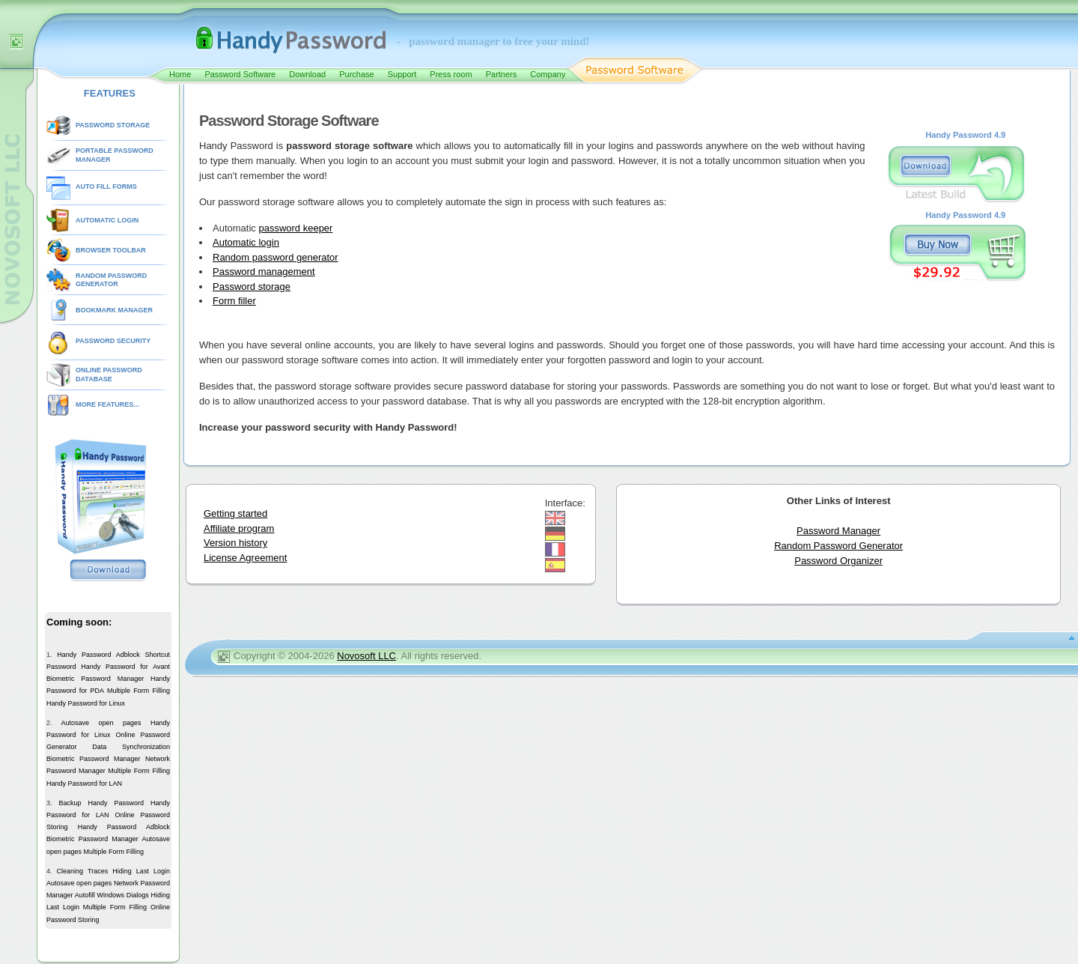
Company (547, 74)
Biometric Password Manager (95, 678)
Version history (235, 542)
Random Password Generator (838, 545)
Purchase (356, 74)
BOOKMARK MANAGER (114, 310)
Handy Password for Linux (85, 703)
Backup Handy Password (101, 803)
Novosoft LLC (366, 655)
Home (180, 74)
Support (402, 74)
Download (307, 74)
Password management (264, 271)
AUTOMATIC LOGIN (107, 220)
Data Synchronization (131, 747)
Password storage (251, 286)
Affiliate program (239, 528)
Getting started (235, 513)
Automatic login (246, 242)
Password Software (239, 74)
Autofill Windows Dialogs (112, 895)
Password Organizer (838, 560)
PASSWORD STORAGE (113, 125)
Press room (451, 74)
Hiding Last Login (141, 871)
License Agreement (245, 557)
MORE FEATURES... (107, 404)
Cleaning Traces (83, 871)
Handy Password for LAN (84, 783)
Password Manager (838, 530)
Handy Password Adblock (98, 654)
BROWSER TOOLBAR (111, 250)
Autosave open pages (101, 723)
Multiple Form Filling (138, 690)
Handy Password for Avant (125, 666)
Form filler (234, 300)
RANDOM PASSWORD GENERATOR (111, 280)
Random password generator (275, 257)
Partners (501, 74)
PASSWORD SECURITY (113, 341)
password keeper (295, 228)
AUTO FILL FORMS (106, 186)
